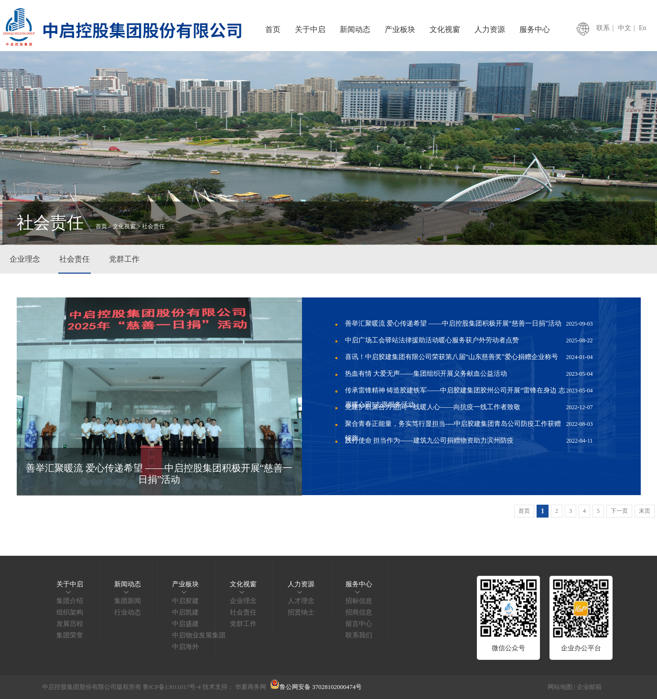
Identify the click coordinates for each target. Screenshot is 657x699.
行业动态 (127, 612)
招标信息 (358, 600)
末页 (644, 511)
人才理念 (301, 600)
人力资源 (489, 29)
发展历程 (69, 623)
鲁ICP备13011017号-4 (172, 686)
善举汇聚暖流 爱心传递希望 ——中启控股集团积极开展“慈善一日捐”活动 (469, 324)
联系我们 (358, 635)
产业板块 (400, 29)
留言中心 (358, 623)
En (642, 28)
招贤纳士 (301, 612)
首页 (272, 29)
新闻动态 (355, 29)
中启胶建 (185, 600)
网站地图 (560, 686)
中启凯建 (185, 612)
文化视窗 (445, 29)
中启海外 (185, 646)
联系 (603, 28)
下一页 (619, 511)
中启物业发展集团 (199, 635)
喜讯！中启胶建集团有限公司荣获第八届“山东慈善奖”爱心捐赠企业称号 (469, 357)
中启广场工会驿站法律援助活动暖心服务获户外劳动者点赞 (469, 340)
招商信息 (358, 612)
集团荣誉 (69, 635)
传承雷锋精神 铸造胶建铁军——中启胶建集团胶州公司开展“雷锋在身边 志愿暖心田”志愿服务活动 (469, 391)
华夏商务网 (250, 686)
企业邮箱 (589, 686)
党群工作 (124, 259)
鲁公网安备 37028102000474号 (316, 686)
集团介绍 (69, 600)
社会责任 (74, 259)
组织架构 (69, 612)
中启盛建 (185, 623)
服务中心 (534, 29)
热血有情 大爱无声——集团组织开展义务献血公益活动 (469, 374)
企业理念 (25, 259)
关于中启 (310, 29)
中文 (624, 28)
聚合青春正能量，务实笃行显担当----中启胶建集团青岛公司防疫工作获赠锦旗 (469, 425)
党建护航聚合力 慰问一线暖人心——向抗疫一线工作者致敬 (469, 407)
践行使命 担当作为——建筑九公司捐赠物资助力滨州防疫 (469, 441)
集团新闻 (127, 600)
